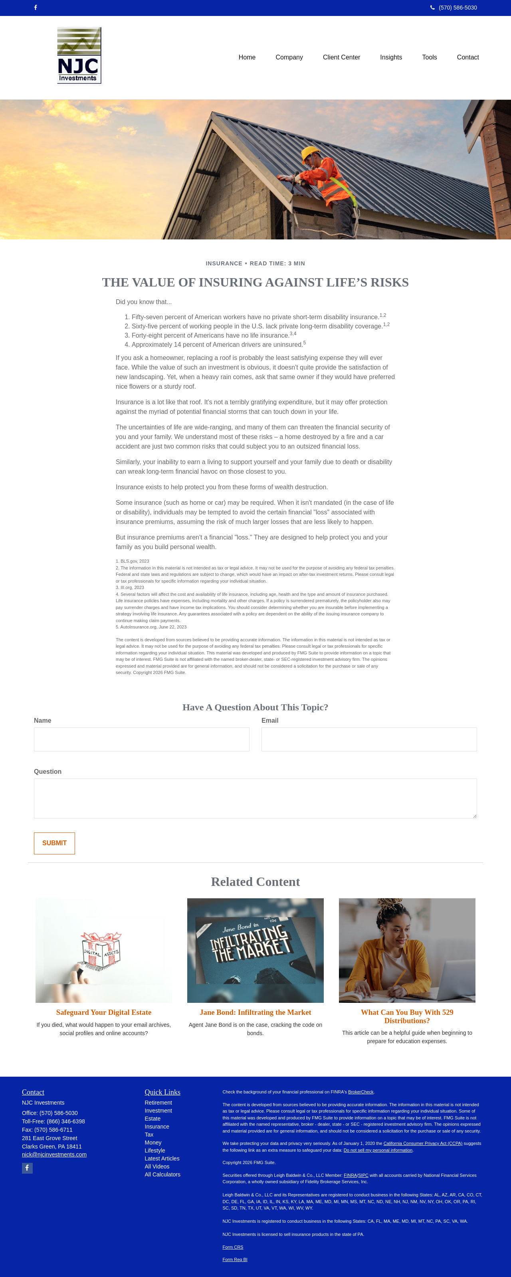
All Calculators (162, 1174)
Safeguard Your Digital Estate (103, 1012)
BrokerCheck (361, 1091)
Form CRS (233, 1247)
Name (42, 720)
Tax (149, 1134)
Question (47, 771)
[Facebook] (35, 8)
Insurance (157, 1126)
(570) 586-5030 (453, 7)
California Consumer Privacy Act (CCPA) (423, 1143)
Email (270, 720)
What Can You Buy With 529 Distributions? (407, 1016)
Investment (158, 1110)
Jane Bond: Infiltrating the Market (255, 1012)
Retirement (158, 1102)
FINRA (350, 1175)
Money (153, 1142)
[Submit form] (54, 843)
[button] (289, 57)
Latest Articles (162, 1158)
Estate (153, 1118)
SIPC (363, 1175)
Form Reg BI (235, 1259)
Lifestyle (155, 1150)
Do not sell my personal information (378, 1150)
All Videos (157, 1166)
